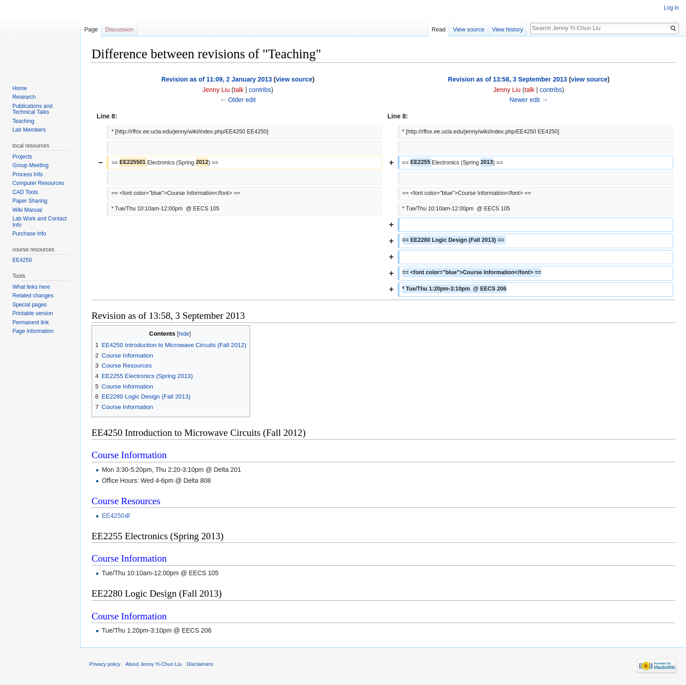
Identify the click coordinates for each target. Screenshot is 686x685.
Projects (22, 156)
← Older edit (238, 99)
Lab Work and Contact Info (39, 221)
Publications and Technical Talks (32, 109)
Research (24, 97)
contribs (260, 89)
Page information (33, 331)
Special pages (29, 305)
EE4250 (113, 515)
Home (19, 88)
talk (239, 89)
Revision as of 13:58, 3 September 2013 (507, 79)
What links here (31, 287)
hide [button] (184, 334)
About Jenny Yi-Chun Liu (154, 664)
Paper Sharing (29, 201)
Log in (671, 8)
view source (294, 79)
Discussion (119, 29)
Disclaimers (200, 664)
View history (507, 29)
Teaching (23, 121)
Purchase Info (29, 233)
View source (468, 29)
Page (91, 29)
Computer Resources (38, 183)
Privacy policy (104, 664)
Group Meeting (30, 165)
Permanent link (30, 322)
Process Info (27, 174)
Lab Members (29, 130)
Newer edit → (528, 99)
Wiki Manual (27, 210)
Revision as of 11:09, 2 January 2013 (216, 79)
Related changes (32, 295)
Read (439, 29)
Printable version (32, 313)
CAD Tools (25, 192)
